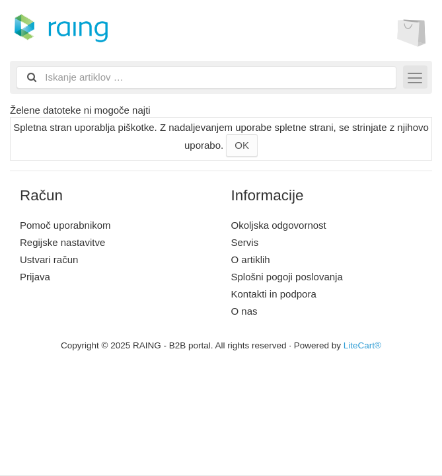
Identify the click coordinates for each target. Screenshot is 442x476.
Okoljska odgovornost (278, 225)
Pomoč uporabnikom (65, 225)
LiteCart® (362, 345)
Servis (245, 242)
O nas (244, 311)
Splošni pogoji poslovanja (287, 276)
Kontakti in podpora (273, 293)
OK (242, 145)
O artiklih (250, 259)
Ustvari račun (49, 259)
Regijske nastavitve (62, 242)
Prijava (35, 276)
